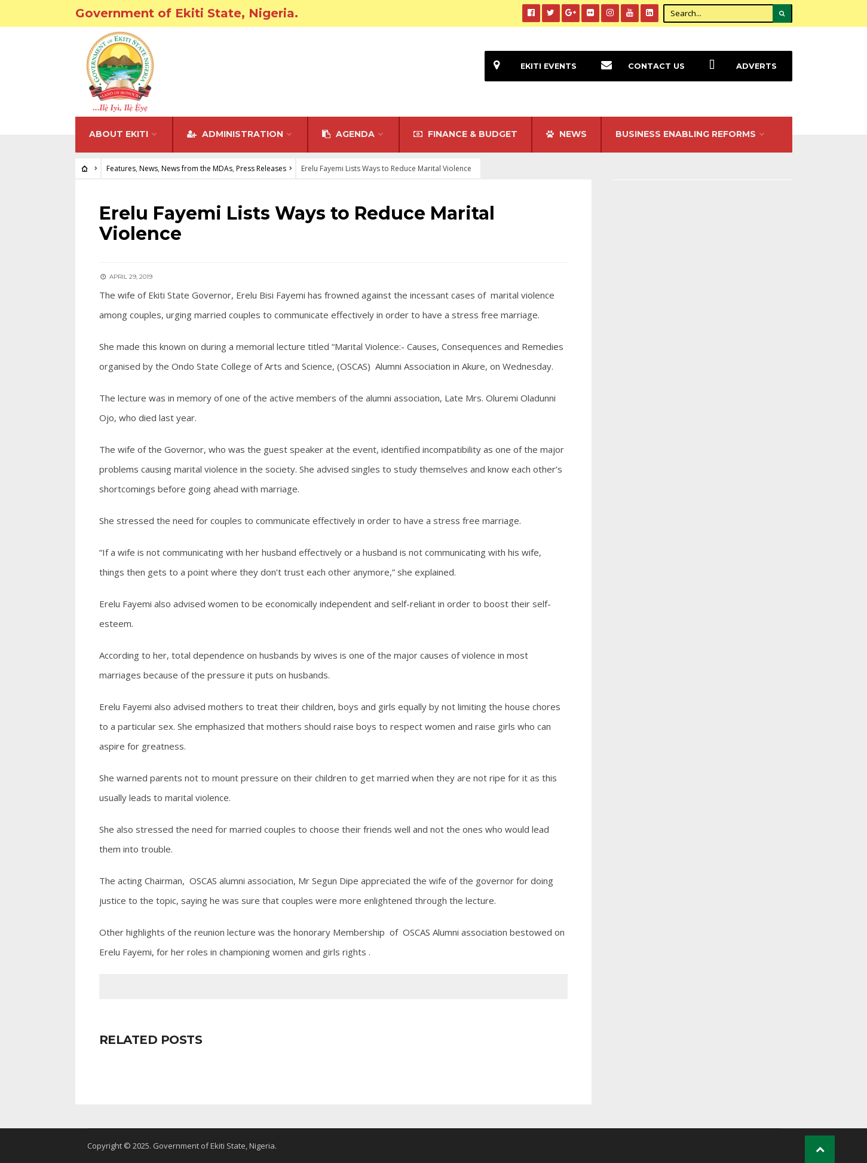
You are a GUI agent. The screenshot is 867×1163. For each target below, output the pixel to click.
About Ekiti (118, 134)
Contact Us (638, 66)
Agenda (348, 134)
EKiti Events (531, 66)
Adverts (738, 66)
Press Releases (261, 168)
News (148, 168)
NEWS (566, 134)
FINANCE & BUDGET (465, 134)
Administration (235, 134)
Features (121, 168)
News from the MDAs (196, 168)
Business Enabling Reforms (685, 134)
